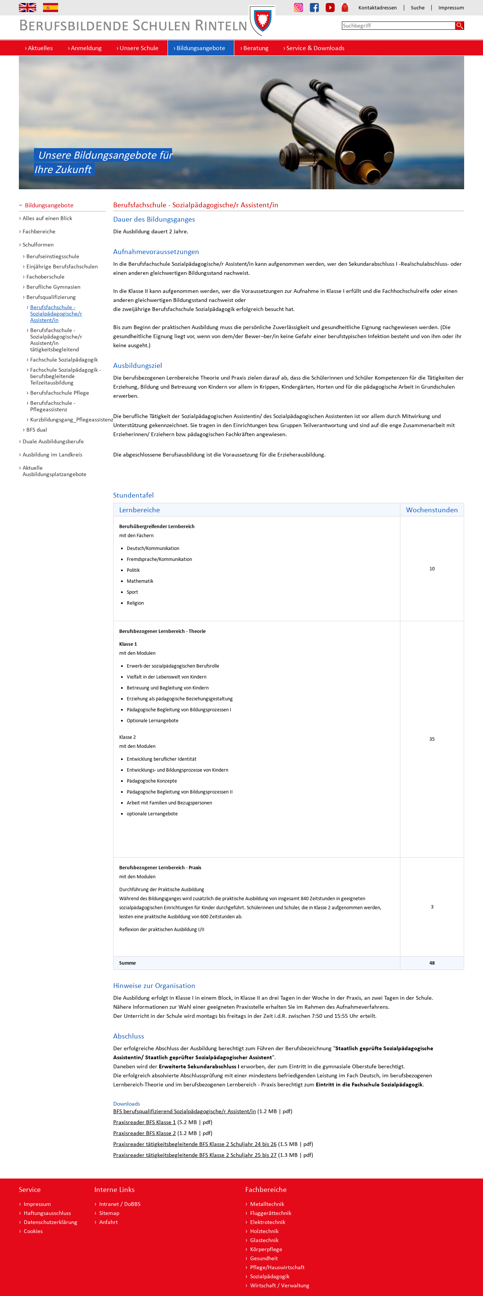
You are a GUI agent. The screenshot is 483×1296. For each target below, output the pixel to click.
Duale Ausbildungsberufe (53, 441)
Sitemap (109, 1213)
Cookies (33, 1231)
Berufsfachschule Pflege (59, 392)
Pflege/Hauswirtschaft (277, 1267)
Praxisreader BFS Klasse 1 (144, 1122)
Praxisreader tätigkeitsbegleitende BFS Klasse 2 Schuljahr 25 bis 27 (195, 1155)
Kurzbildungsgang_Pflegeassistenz (68, 419)
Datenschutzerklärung (50, 1222)
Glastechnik (264, 1240)
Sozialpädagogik (269, 1276)
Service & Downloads (315, 47)
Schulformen (38, 244)
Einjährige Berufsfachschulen (62, 266)
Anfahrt (108, 1222)
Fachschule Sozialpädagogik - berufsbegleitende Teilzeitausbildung (65, 376)
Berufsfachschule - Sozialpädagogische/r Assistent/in (56, 313)
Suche (418, 8)
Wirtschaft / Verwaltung (279, 1285)
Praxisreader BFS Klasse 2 (144, 1133)
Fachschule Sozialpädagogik (64, 359)
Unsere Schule (139, 47)
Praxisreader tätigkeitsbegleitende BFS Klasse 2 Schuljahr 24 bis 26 (195, 1144)
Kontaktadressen (377, 8)
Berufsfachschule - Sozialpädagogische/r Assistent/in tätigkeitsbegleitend (56, 339)
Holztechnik (264, 1231)
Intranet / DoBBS (119, 1204)
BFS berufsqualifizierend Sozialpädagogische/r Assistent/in (184, 1111)
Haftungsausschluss (47, 1213)
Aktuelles (40, 47)
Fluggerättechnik (270, 1213)
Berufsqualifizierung (51, 297)
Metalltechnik (267, 1204)
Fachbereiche (39, 231)
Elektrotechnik (267, 1222)
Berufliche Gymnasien (53, 286)
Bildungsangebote (201, 47)
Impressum (451, 8)
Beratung (255, 47)
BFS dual (36, 429)
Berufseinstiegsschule (52, 256)
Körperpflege (266, 1249)
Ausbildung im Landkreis (52, 454)
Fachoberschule (45, 276)
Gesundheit (264, 1258)
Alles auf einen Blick (47, 218)
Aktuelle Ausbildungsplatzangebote (54, 470)
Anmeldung (86, 47)
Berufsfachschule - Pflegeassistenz (52, 406)
